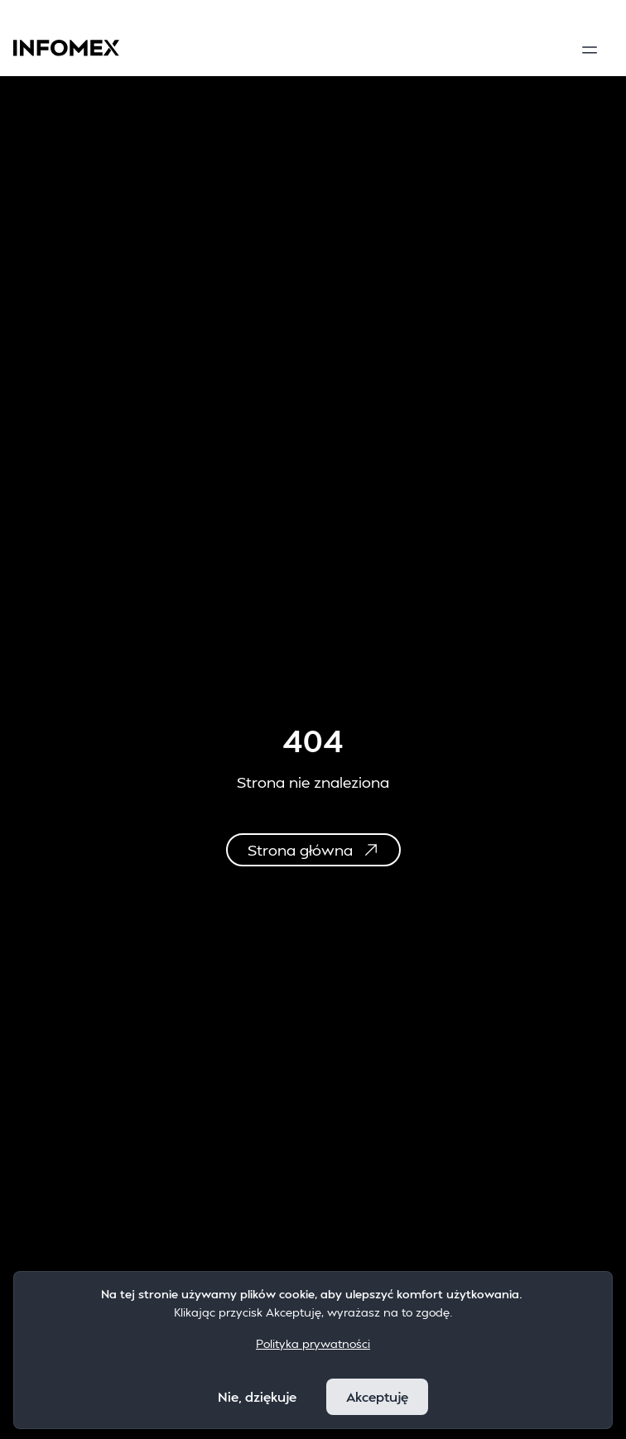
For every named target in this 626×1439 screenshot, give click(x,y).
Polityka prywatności (313, 1343)
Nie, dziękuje (257, 1396)
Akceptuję (377, 1396)
